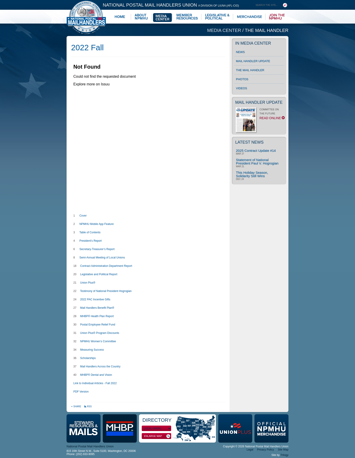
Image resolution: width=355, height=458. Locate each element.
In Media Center (253, 43)
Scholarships (88, 358)
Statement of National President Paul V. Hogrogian (257, 161)
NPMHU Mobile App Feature (96, 224)
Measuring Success (92, 349)
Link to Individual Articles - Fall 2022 (95, 383)
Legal (250, 449)
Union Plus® (87, 282)
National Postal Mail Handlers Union (171, 4)
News (240, 52)
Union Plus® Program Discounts (99, 333)
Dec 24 (240, 179)
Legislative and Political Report (98, 274)
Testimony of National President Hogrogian (106, 291)
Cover (83, 215)
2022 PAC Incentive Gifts (95, 299)
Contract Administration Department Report (106, 266)
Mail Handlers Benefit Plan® (97, 307)
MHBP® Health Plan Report (97, 316)
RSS (88, 406)
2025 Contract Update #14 (256, 150)
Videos (241, 88)
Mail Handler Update (253, 61)
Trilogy (284, 455)
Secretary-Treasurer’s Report (97, 249)
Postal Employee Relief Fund (97, 324)
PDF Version (81, 391)
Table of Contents (89, 232)
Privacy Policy (265, 449)
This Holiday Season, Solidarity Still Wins (252, 174)
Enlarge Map (157, 436)
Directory (157, 420)
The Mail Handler (266, 30)
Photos (242, 79)
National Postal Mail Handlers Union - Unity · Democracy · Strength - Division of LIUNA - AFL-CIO (86, 17)
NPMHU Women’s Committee (98, 341)
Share (76, 406)
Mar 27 (240, 154)
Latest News (249, 142)
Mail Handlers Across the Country (100, 366)
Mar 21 (240, 166)
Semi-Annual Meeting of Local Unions (102, 257)
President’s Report (90, 240)
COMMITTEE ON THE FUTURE (260, 115)
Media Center (224, 30)
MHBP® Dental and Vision (96, 374)
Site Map (283, 449)
